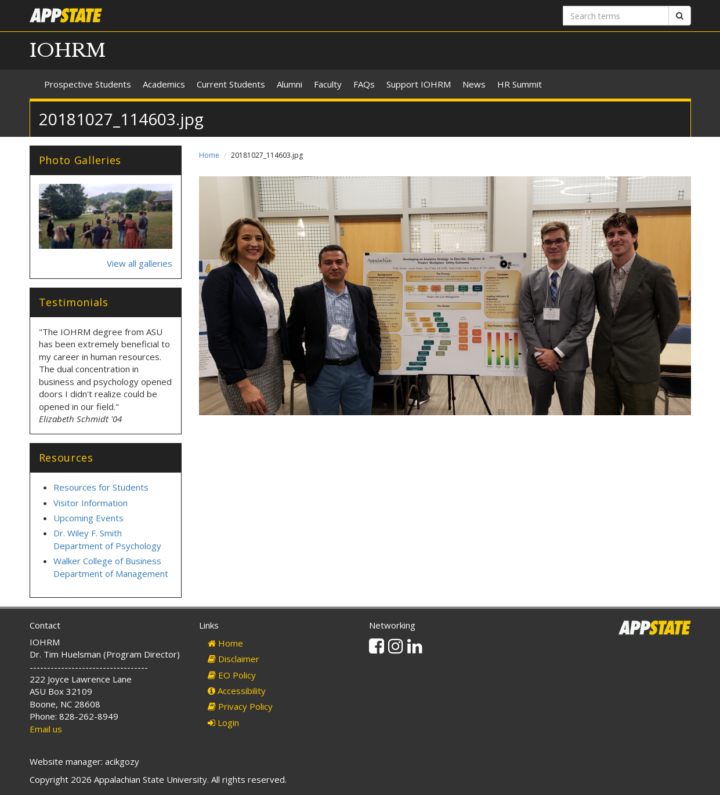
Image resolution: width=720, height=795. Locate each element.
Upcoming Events (88, 518)
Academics (164, 84)
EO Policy (232, 675)
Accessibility (237, 690)
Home (209, 155)
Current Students (231, 84)
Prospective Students (87, 84)
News (474, 84)
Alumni (289, 84)
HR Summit (519, 84)
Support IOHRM (418, 84)
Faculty (328, 84)
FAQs (364, 84)
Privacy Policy (240, 706)
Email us (46, 729)
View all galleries (139, 263)
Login (223, 722)
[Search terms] (616, 16)
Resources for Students (101, 487)
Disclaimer (233, 659)
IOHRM (68, 50)
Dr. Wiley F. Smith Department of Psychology (107, 539)
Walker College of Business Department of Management (110, 567)
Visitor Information (90, 503)
